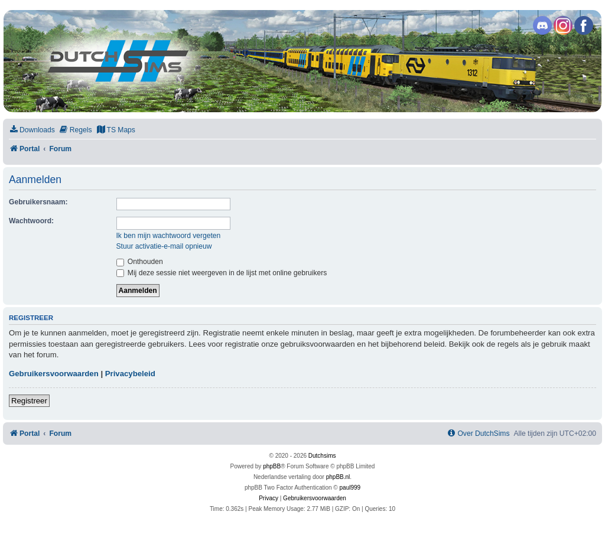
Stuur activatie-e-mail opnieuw (164, 246)
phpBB (272, 466)
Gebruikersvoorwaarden (54, 373)
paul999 (350, 487)
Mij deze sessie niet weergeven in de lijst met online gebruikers (221, 273)
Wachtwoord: (31, 221)
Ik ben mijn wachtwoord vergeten (168, 236)
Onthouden (139, 262)
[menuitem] (32, 130)
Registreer (29, 400)
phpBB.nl (338, 477)
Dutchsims (322, 455)
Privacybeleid (130, 373)
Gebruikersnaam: (38, 202)
